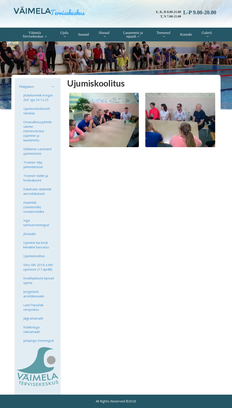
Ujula (64, 33)
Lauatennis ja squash (133, 34)
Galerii (207, 33)
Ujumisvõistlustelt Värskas (36, 110)
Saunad (83, 34)
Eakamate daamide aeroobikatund (37, 191)
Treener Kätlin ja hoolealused (35, 177)
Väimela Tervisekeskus (32, 34)
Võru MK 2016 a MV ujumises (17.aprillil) (38, 267)
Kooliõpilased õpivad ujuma (38, 280)
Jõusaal (104, 33)
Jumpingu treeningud (38, 340)
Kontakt (186, 34)
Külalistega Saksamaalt (31, 329)
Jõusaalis (29, 234)
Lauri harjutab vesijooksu (33, 307)
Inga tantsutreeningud (36, 222)
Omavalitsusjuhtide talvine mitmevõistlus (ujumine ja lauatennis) (37, 131)
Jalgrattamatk (33, 318)
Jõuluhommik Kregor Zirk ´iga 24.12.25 (38, 97)
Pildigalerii (26, 86)
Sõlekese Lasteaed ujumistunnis (37, 151)
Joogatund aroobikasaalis (33, 293)
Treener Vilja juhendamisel (33, 164)
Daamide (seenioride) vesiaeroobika (33, 207)
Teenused (163, 33)
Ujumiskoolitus (34, 256)
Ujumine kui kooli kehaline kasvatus (36, 244)
